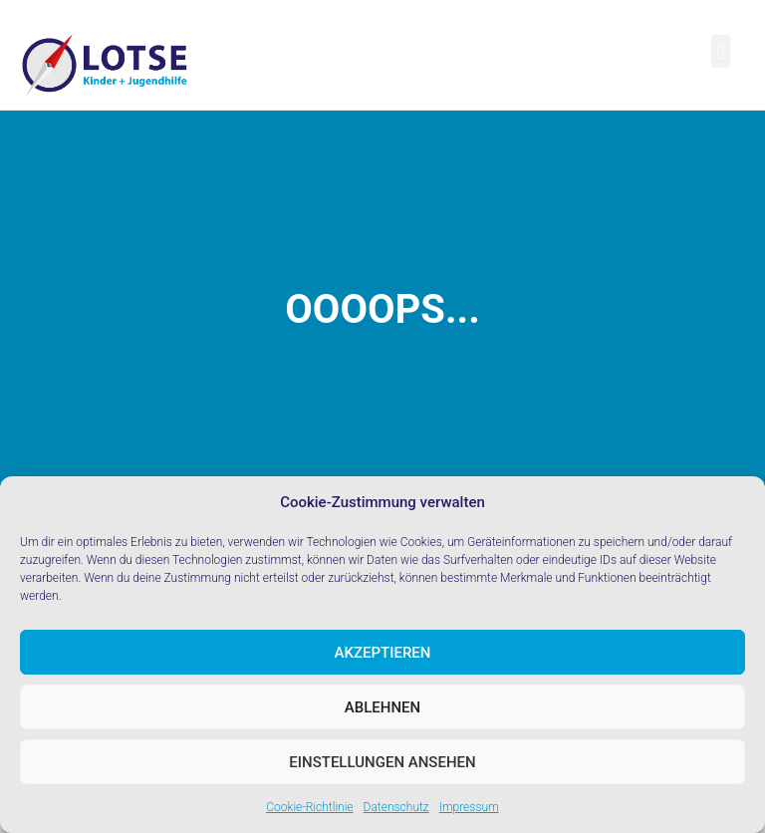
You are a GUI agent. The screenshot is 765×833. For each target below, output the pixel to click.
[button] (720, 51)
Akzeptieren (383, 653)
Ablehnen (382, 707)
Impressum (469, 807)
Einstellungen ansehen (382, 762)
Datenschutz (396, 807)
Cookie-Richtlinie (309, 807)
